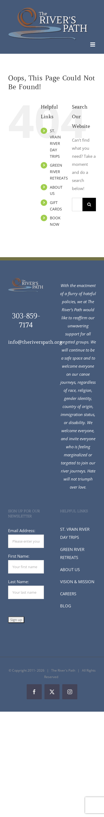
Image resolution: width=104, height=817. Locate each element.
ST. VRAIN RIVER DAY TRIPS (55, 143)
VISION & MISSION (77, 581)
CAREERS (68, 593)
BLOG (65, 605)
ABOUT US (70, 569)
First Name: (18, 556)
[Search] (89, 204)
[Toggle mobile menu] (93, 44)
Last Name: (18, 581)
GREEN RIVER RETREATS (59, 172)
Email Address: (21, 530)
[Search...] (77, 204)
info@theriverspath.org (35, 342)
